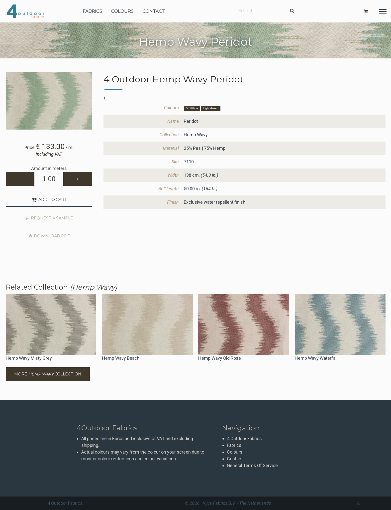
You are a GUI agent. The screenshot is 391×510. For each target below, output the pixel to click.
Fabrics (234, 445)
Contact (235, 458)
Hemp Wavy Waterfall (316, 358)
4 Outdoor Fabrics (29, 11)
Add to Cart (49, 199)
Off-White (192, 108)
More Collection (47, 374)
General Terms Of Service (252, 465)
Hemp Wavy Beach (120, 358)
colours (122, 11)
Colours (234, 452)
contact (154, 11)
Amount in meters (49, 168)
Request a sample (49, 218)
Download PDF (49, 236)
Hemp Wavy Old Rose (219, 358)
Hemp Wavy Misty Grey (29, 358)
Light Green (210, 108)
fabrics (92, 11)
